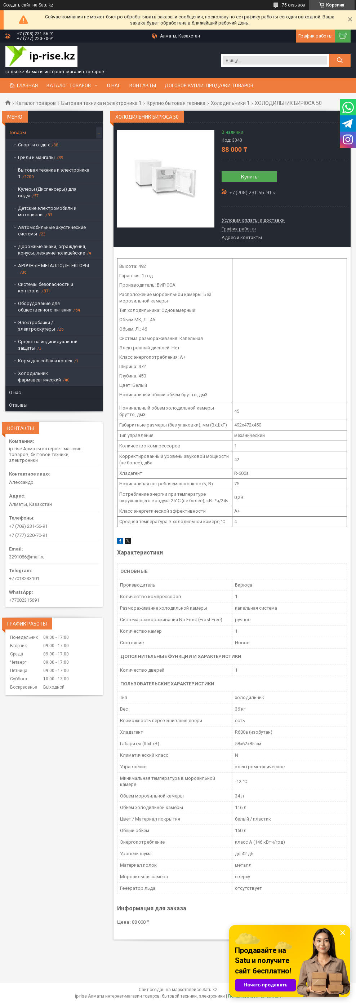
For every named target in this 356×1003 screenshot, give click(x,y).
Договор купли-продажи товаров (209, 85)
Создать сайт (17, 5)
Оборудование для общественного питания (44, 307)
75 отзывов (293, 5)
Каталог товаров (68, 85)
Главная (27, 85)
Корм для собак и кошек (45, 360)
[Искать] (340, 60)
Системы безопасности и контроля (45, 287)
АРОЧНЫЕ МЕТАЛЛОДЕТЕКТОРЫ (53, 265)
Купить (249, 176)
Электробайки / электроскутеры (36, 326)
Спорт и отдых (34, 144)
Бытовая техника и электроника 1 (101, 103)
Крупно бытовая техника (176, 103)
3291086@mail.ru (27, 557)
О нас (114, 85)
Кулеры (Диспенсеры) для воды (47, 192)
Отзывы (18, 405)
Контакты (142, 85)
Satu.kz (210, 989)
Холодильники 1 (230, 103)
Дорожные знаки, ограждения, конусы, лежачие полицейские (52, 250)
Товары (17, 132)
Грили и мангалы (36, 157)
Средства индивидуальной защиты (47, 345)
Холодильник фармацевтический (39, 377)
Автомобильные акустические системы (52, 231)
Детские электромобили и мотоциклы (47, 211)
